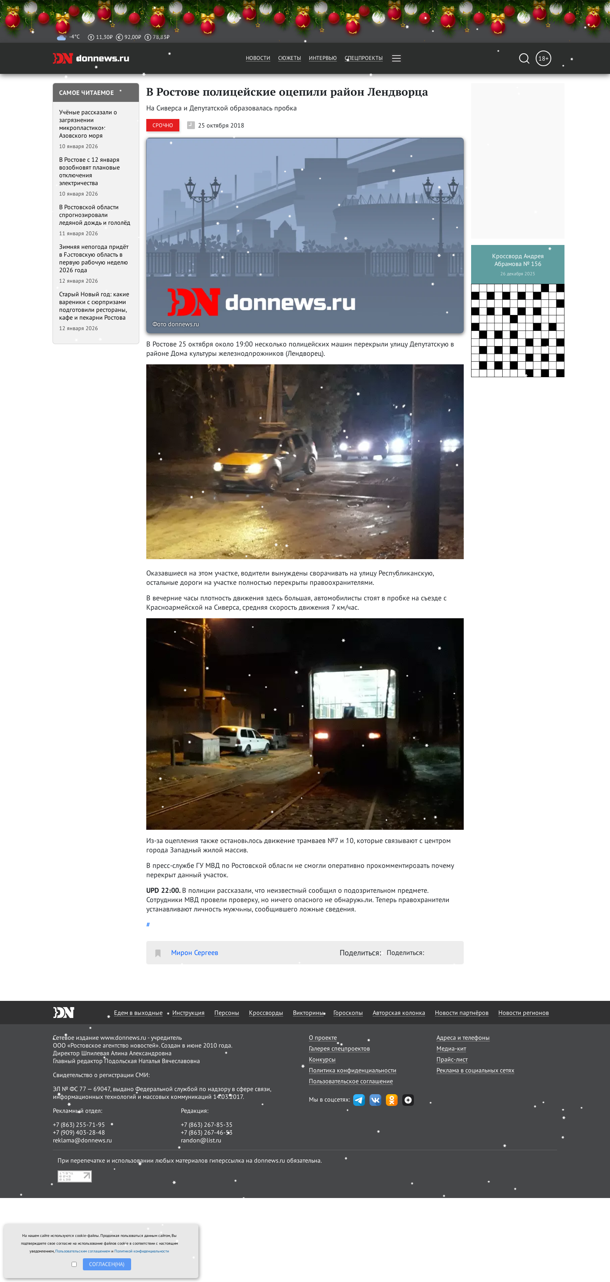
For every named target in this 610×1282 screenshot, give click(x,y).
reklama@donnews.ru (82, 1140)
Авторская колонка (399, 1012)
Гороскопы (348, 1012)
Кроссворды (266, 1012)
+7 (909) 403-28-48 (79, 1132)
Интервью (323, 57)
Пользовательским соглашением (82, 1251)
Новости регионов (523, 1012)
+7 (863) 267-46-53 (207, 1132)
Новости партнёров (462, 1012)
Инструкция (188, 1012)
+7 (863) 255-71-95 (79, 1124)
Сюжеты (289, 57)
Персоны (226, 1012)
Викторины (308, 1012)
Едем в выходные (138, 1012)
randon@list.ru (201, 1140)
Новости (258, 57)
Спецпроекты (364, 57)
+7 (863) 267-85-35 (207, 1124)
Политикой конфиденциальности (141, 1251)
